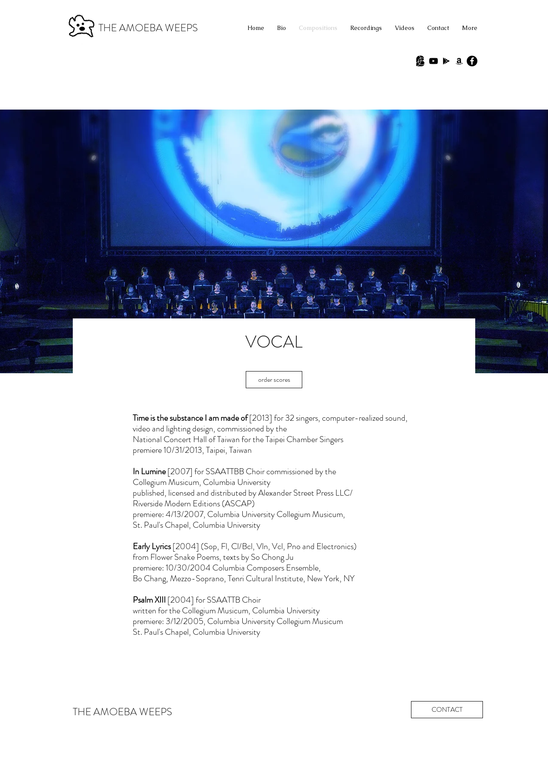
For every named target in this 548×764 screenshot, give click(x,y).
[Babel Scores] (420, 61)
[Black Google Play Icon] (446, 61)
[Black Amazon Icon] (459, 61)
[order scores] (274, 379)
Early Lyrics (152, 546)
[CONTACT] (447, 709)
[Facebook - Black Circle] (472, 61)
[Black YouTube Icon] (433, 61)
